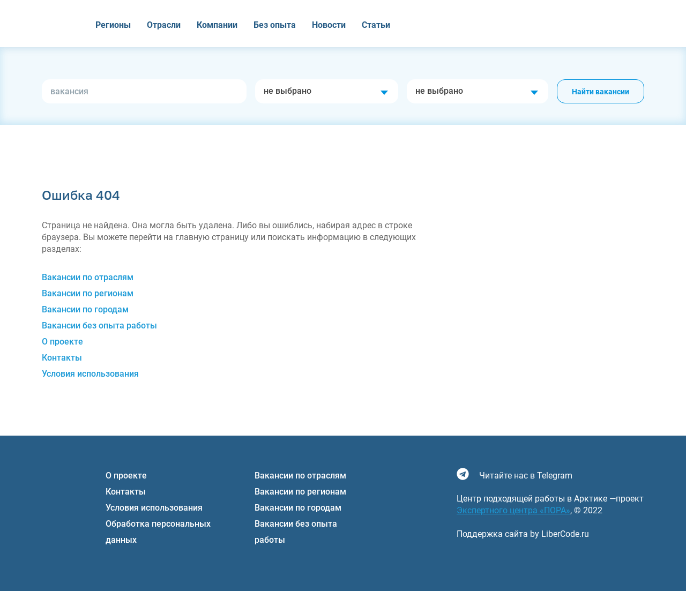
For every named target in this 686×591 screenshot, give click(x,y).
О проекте (62, 341)
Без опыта (274, 25)
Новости (329, 25)
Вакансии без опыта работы (99, 325)
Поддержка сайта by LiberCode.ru (523, 534)
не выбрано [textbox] (287, 91)
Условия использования (90, 374)
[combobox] (326, 91)
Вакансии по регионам (87, 293)
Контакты (62, 358)
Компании (217, 25)
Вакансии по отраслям (87, 277)
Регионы (113, 25)
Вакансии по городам (85, 309)
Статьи (376, 25)
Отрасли (164, 25)
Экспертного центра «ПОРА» (513, 510)
